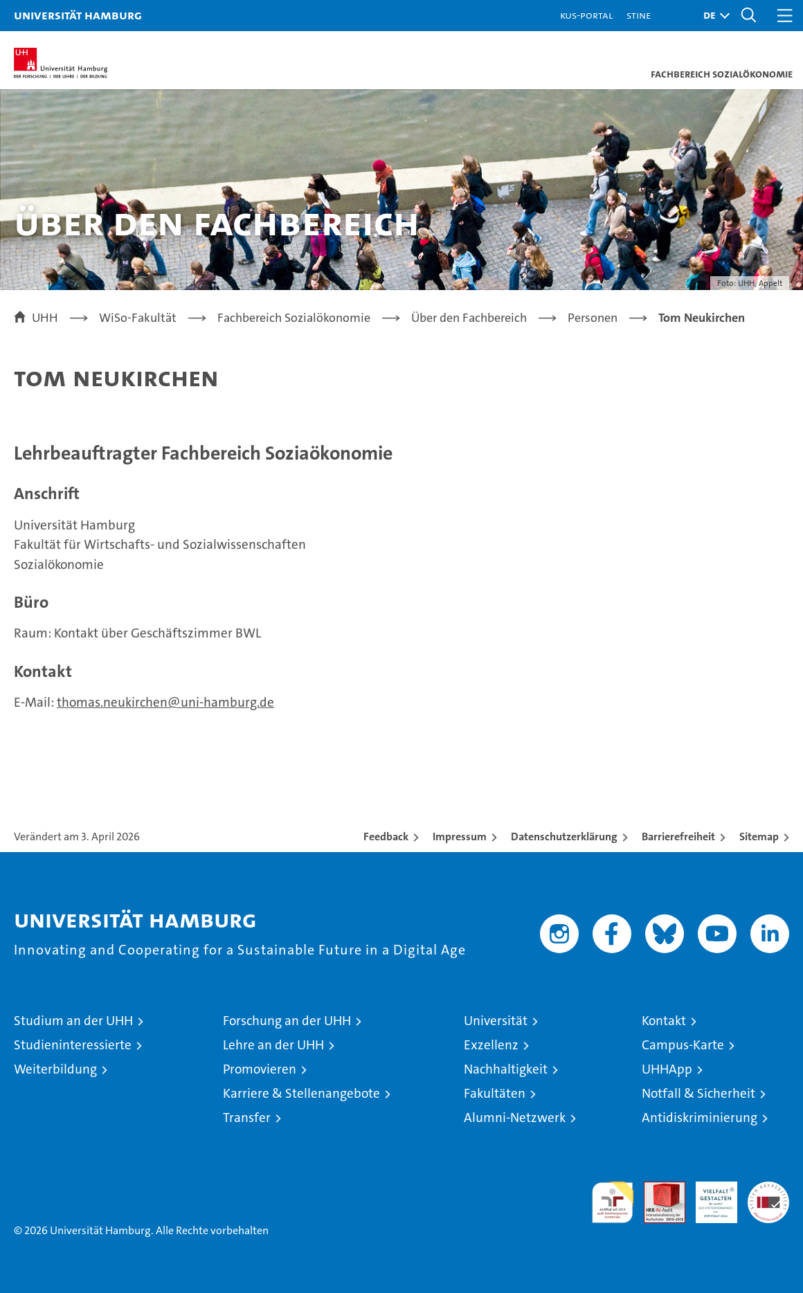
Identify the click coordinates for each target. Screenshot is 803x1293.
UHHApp (667, 1069)
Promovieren (259, 1069)
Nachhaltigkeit (506, 1069)
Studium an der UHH (73, 1020)
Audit (657, 1189)
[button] (713, 15)
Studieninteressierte (73, 1045)
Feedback (385, 836)
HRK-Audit (709, 1196)
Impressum (460, 836)
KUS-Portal (586, 15)
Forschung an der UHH (287, 1020)
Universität (495, 1020)
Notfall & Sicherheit (698, 1093)
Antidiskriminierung (699, 1117)
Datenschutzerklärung (564, 836)
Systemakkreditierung (768, 1189)
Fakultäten (494, 1093)
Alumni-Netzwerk (515, 1117)
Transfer (247, 1117)
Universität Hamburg (78, 15)
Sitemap (759, 836)
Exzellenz (491, 1045)
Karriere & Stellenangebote (301, 1093)
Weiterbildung (55, 1069)
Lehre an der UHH (273, 1045)
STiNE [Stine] (638, 15)
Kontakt (664, 1020)
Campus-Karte (683, 1045)
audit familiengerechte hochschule (612, 1202)
